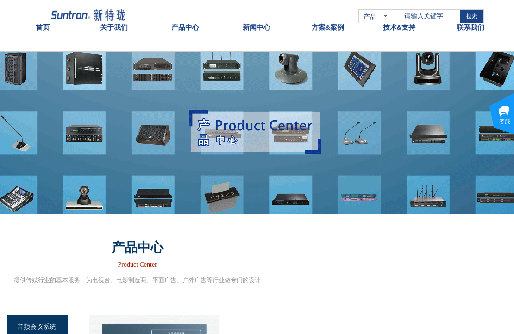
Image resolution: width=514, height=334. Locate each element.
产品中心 (185, 18)
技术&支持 (399, 18)
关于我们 (114, 18)
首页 (43, 18)
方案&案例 (328, 18)
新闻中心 (256, 18)
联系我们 (470, 18)
